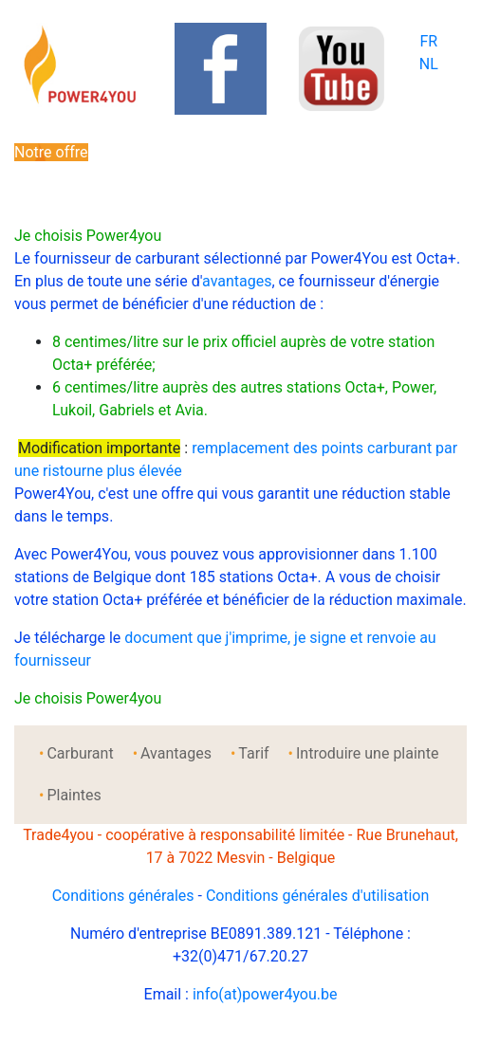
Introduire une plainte (367, 753)
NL (428, 64)
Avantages (176, 753)
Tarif (253, 753)
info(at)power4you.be (265, 994)
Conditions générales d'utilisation (317, 896)
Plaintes (73, 795)
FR (428, 41)
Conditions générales (123, 896)
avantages (236, 281)
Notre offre (51, 152)
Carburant (79, 753)
